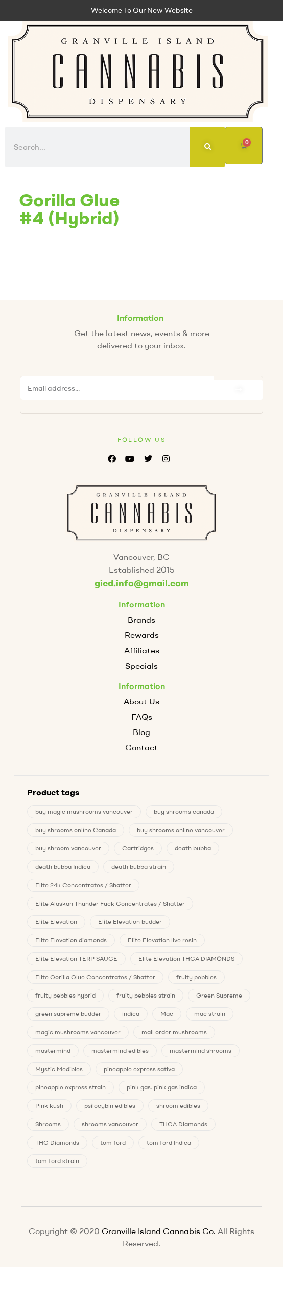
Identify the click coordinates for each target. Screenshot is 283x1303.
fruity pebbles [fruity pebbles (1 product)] (196, 977)
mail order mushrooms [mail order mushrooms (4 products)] (174, 1032)
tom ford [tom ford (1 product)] (113, 1142)
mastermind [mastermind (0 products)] (52, 1050)
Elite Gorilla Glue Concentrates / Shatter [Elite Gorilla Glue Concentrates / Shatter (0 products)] (95, 977)
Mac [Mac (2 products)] (166, 1013)
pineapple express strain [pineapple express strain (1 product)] (70, 1087)
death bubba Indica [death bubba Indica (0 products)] (62, 866)
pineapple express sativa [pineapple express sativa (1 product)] (139, 1069)
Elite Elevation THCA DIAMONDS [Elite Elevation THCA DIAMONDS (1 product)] (186, 958)
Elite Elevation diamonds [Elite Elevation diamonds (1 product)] (71, 940)
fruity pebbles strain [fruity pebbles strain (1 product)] (145, 995)
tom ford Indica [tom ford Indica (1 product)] (169, 1142)
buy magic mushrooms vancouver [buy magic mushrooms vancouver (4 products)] (84, 811)
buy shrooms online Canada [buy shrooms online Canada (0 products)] (75, 830)
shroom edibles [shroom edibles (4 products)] (178, 1105)
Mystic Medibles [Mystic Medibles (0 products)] (59, 1069)
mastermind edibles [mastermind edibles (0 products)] (120, 1050)
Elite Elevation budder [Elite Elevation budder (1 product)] (130, 922)
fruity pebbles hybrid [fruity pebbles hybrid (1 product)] (65, 995)
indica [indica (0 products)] (130, 1013)
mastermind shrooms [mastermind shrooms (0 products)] (200, 1050)
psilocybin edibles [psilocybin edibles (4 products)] (109, 1105)
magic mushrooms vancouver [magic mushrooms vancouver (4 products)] (78, 1032)
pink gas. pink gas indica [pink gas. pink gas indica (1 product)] (162, 1087)
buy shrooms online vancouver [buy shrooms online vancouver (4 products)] (181, 830)
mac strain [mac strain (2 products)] (209, 1013)
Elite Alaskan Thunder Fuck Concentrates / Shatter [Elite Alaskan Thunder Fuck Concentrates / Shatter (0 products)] (110, 903)
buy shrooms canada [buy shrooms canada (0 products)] (184, 811)
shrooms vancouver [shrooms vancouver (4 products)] (110, 1124)
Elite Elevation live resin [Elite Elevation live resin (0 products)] (162, 940)
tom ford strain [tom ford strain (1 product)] (57, 1161)
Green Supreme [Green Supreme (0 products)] (219, 995)
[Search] (207, 147)
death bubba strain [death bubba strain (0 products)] (138, 866)
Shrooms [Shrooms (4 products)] (48, 1124)
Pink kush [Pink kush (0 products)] (49, 1105)
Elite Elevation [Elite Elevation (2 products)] (56, 922)
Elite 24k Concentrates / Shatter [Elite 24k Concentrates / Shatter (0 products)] (83, 885)
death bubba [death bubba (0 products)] (193, 848)
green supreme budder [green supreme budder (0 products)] (68, 1013)
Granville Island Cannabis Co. (159, 1231)
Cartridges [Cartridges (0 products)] (138, 848)
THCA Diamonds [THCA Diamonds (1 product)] (183, 1124)
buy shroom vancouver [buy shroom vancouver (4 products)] (68, 848)
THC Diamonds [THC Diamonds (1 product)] (57, 1142)
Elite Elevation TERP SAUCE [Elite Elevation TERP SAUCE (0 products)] (76, 958)
